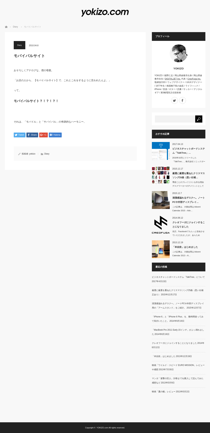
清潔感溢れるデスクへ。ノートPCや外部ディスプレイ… (188, 199)
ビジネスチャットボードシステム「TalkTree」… (188, 150)
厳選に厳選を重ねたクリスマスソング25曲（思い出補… (188, 175)
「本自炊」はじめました (185, 247)
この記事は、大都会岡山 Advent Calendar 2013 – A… (186, 254)
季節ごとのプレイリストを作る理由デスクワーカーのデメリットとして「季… (188, 186)
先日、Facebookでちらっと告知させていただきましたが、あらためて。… (188, 235)
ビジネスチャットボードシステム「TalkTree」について (178, 277)
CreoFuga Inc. (194, 79)
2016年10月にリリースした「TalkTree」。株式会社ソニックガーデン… (188, 161)
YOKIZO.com (102, 428)
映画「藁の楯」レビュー (163, 391)
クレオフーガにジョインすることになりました (188, 224)
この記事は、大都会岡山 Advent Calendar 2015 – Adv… (186, 209)
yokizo (32, 154)
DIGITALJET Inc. (173, 79)
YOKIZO (178, 68)
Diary (15, 27)
